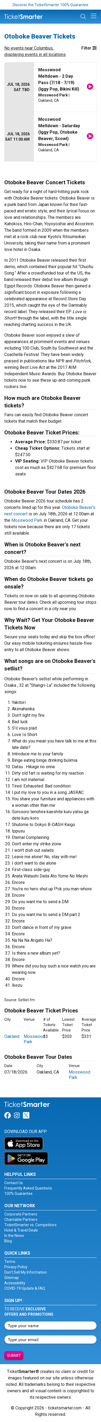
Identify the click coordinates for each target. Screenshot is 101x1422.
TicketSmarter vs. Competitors (30, 1225)
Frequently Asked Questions (28, 1188)
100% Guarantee (18, 1193)
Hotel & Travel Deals (21, 1230)
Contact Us (13, 1183)
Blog (8, 1241)
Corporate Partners (20, 1214)
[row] (50, 87)
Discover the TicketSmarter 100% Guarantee (50, 5)
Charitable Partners (20, 1219)
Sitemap (11, 1277)
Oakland (11, 1036)
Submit (14, 1355)
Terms (9, 1261)
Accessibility (14, 1283)
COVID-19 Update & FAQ (24, 1288)
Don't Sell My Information (25, 1272)
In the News (14, 1235)
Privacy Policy (15, 1267)
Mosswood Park (27, 520)
